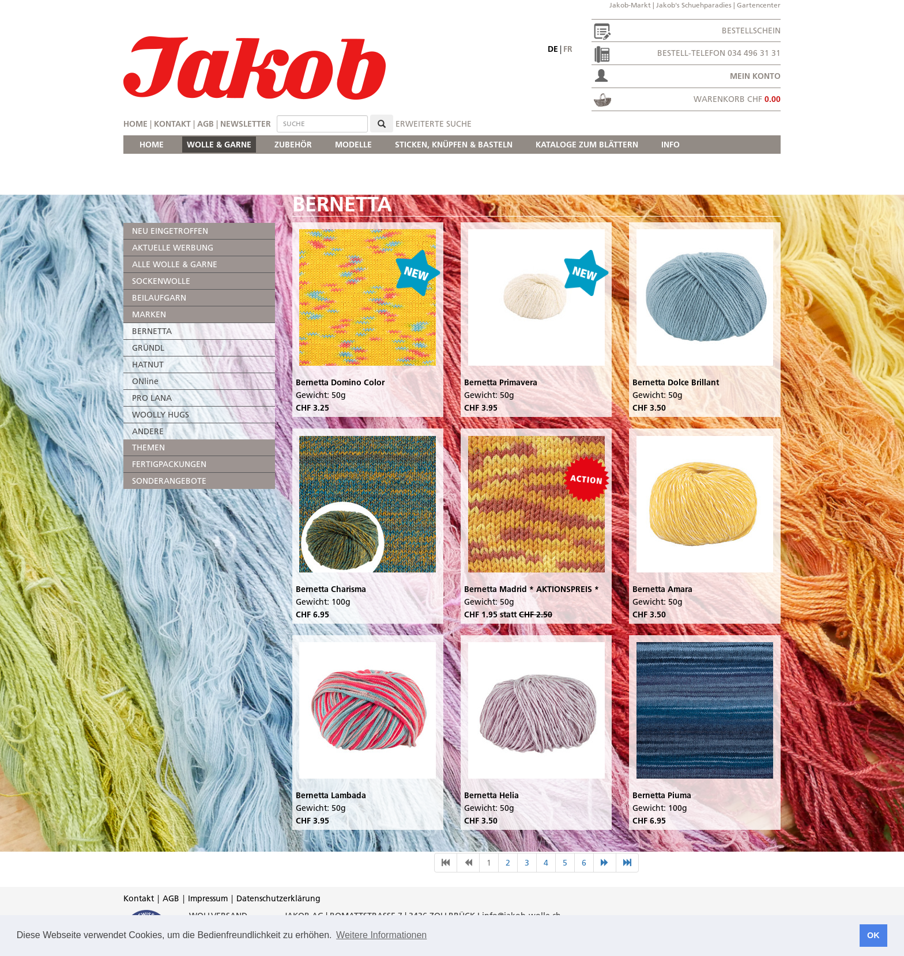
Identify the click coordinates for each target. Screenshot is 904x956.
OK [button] (873, 935)
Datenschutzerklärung (278, 898)
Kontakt (172, 124)
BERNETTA (152, 331)
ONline (145, 381)
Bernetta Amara (662, 589)
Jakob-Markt (630, 5)
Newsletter (245, 124)
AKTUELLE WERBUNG (172, 247)
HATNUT (148, 364)
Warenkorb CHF (737, 99)
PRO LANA (152, 398)
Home (135, 124)
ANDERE (148, 431)
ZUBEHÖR (293, 144)
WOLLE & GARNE (219, 144)
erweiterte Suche (434, 124)
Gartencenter (759, 5)
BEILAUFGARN (159, 298)
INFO (670, 144)
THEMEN (148, 447)
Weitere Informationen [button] (381, 935)
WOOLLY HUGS (160, 414)
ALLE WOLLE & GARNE (174, 264)
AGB (205, 124)
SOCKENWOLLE (161, 281)
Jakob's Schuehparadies (694, 5)
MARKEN (149, 314)
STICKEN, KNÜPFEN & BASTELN (454, 144)
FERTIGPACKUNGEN (169, 464)
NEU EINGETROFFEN (170, 231)
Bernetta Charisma (331, 589)
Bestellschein (751, 30)
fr (567, 49)
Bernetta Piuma (661, 795)
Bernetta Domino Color (340, 382)
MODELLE (353, 144)
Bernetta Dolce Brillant (675, 382)
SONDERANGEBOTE (169, 481)
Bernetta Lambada (331, 795)
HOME (152, 144)
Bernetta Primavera (500, 382)
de (553, 49)
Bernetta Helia (491, 795)
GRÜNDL (148, 348)
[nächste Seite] (604, 862)
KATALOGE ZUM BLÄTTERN (587, 144)
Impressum (208, 898)
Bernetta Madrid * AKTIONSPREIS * (531, 589)
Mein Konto (755, 76)
